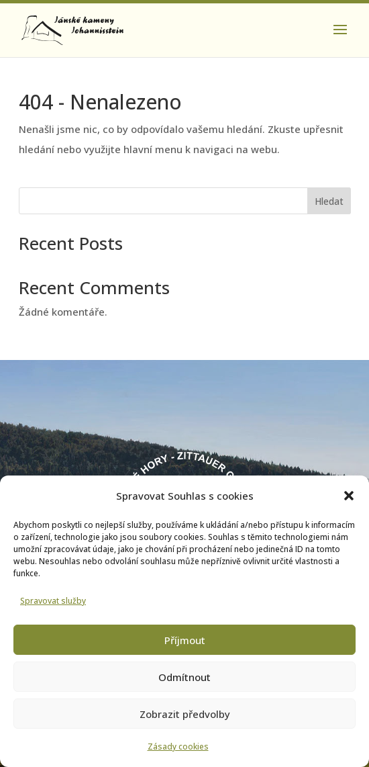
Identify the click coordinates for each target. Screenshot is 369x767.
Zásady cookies (178, 746)
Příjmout (184, 640)
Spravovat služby (53, 600)
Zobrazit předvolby (185, 714)
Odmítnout (184, 677)
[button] (349, 495)
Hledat (329, 201)
